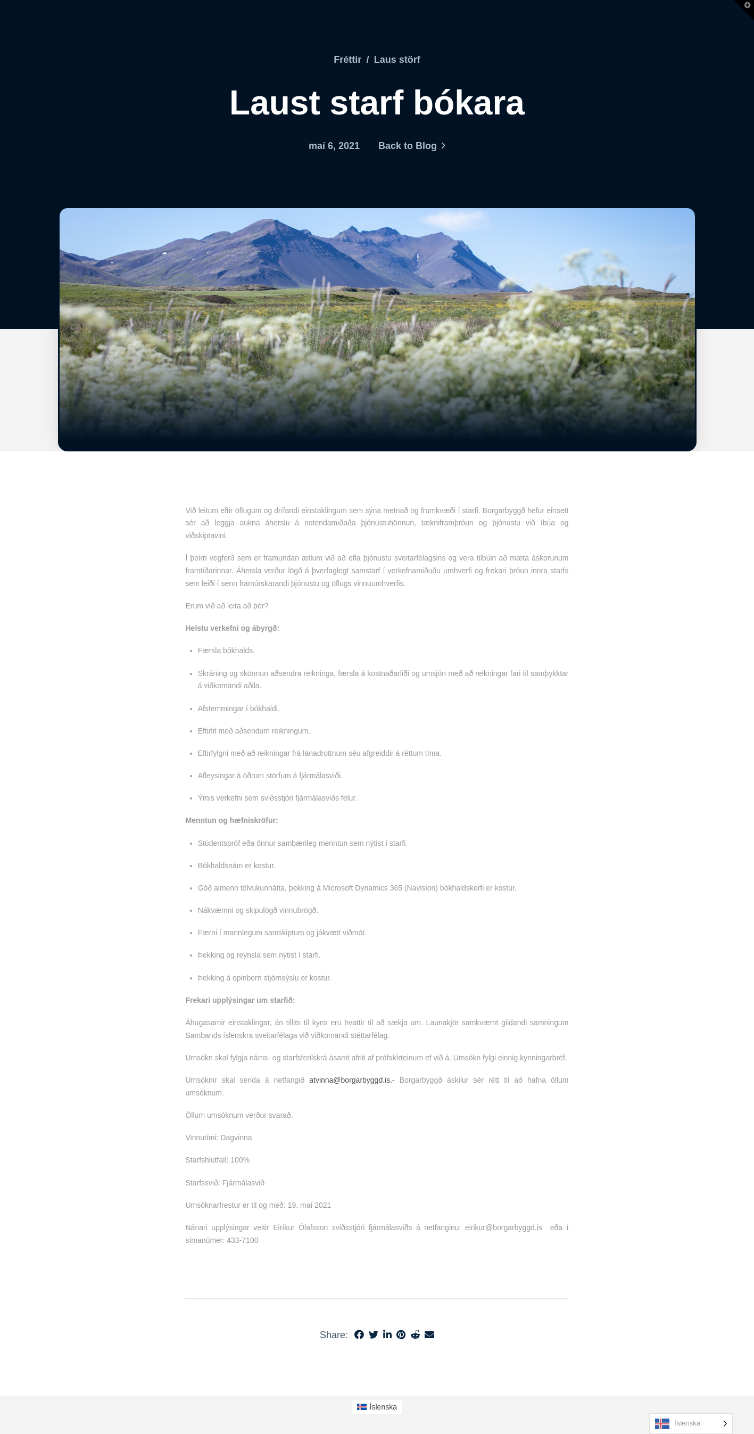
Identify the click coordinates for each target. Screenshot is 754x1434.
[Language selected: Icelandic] (691, 1423)
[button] (744, 10)
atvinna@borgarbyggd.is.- (352, 1080)
